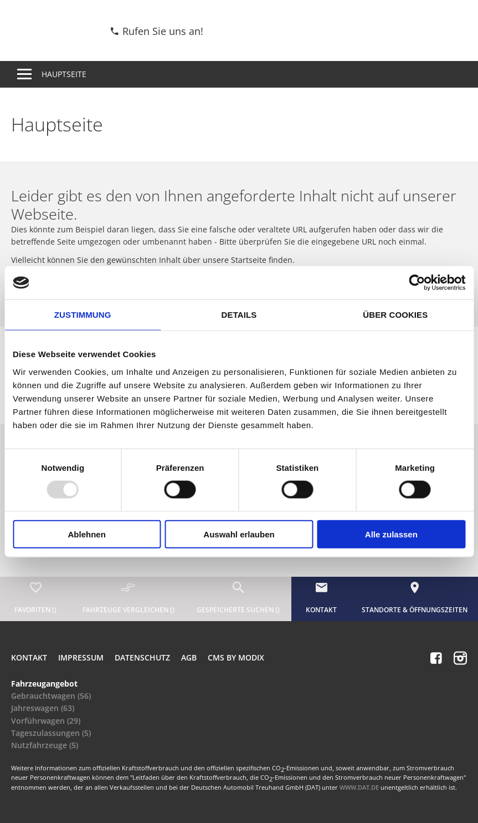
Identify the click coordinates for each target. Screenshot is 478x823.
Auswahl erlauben (238, 533)
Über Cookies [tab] (395, 314)
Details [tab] (239, 314)
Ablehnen (87, 533)
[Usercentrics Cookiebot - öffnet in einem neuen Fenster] (416, 283)
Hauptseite (64, 74)
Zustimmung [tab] (82, 314)
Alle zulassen (391, 533)
